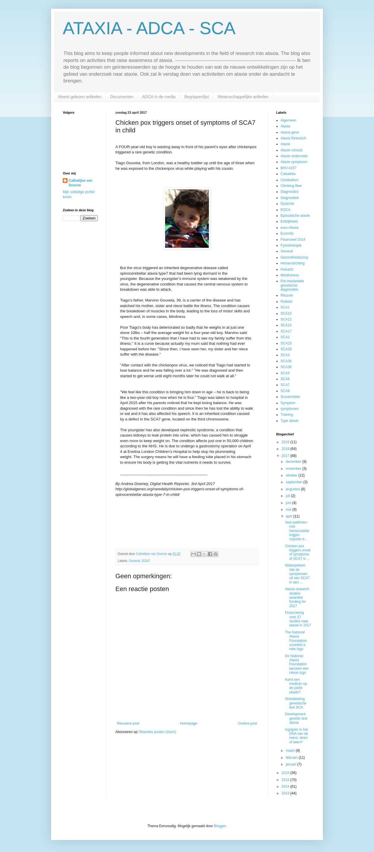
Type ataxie (289, 421)
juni (289, 503)
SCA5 (285, 373)
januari (291, 764)
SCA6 (285, 379)
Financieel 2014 (292, 240)
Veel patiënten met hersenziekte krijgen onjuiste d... (297, 530)
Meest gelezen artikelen (79, 96)
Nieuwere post (128, 723)
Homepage (188, 723)
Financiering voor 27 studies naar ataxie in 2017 (298, 619)
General (134, 560)
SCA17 (286, 331)
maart (291, 751)
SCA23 (286, 343)
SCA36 (286, 361)
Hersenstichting (292, 263)
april (289, 516)
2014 (286, 787)
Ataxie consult (291, 150)
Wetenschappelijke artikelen (243, 96)
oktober (292, 475)
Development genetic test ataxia (296, 718)
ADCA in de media (158, 96)
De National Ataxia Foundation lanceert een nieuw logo (297, 664)
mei (289, 510)
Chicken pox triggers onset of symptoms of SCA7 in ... (298, 552)
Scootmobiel (290, 397)
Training (286, 415)
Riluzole (286, 295)
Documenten (121, 96)
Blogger (220, 826)
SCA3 (285, 355)
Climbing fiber (291, 186)
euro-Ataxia (289, 228)
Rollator (286, 301)
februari (292, 758)
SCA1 (285, 307)
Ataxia (285, 126)
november (294, 469)
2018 (286, 449)
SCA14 (286, 325)
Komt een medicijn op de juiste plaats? (296, 686)
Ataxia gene (289, 132)
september (294, 482)
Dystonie (287, 204)
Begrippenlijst (196, 96)
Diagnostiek (289, 198)
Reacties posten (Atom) (157, 732)
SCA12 (286, 319)
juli (288, 496)
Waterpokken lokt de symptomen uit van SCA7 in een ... (297, 573)
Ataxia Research (293, 138)
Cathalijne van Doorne (80, 183)
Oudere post (247, 723)
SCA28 (286, 349)
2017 (286, 456)
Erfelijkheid (289, 221)
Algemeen (288, 120)
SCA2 (285, 337)
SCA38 (286, 367)
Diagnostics (289, 192)
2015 (286, 780)
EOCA (285, 210)
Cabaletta (287, 174)
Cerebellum (289, 180)
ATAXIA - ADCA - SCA (149, 28)
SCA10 (286, 313)
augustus (293, 489)
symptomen (289, 409)
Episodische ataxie (295, 216)
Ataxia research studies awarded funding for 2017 (297, 597)
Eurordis (287, 233)
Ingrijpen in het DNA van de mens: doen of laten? (296, 736)
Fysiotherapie (291, 245)
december (294, 462)
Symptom (287, 403)
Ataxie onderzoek (294, 156)
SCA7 (146, 560)
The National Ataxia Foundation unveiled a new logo (296, 640)
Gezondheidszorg (294, 257)
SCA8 (285, 391)
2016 (286, 773)
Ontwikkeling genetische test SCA (295, 703)
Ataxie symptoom (293, 162)
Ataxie (285, 144)
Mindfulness (289, 275)
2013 (286, 793)
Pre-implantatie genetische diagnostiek (292, 285)
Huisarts (286, 269)
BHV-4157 (288, 168)
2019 (286, 442)
